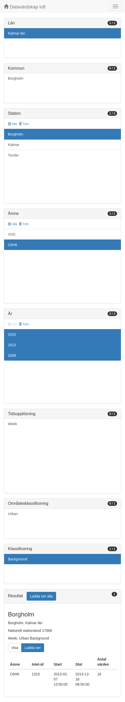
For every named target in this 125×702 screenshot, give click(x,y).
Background (17, 559)
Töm (24, 124)
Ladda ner (33, 648)
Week (12, 424)
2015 (12, 334)
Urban (13, 514)
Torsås (13, 155)
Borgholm (15, 78)
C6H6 (12, 245)
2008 (12, 355)
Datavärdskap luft (25, 6)
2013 (12, 345)
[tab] (62, 596)
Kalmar (13, 145)
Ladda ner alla (41, 596)
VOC (12, 234)
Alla (12, 124)
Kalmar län (16, 33)
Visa (14, 648)
